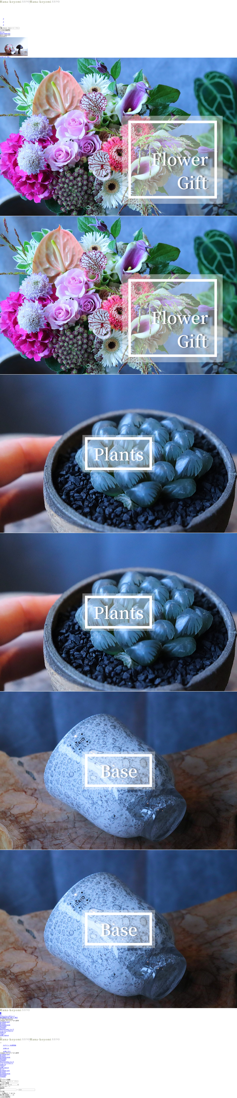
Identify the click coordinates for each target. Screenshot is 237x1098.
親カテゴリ (3, 1084)
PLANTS (3, 1023)
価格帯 (2, 1088)
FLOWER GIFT (5, 1022)
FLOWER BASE (5, 1025)
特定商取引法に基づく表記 (9, 1017)
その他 (2, 1091)
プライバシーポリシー (7, 1016)
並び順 (2, 1095)
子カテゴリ (3, 1086)
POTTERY (3, 1026)
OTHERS (3, 1028)
